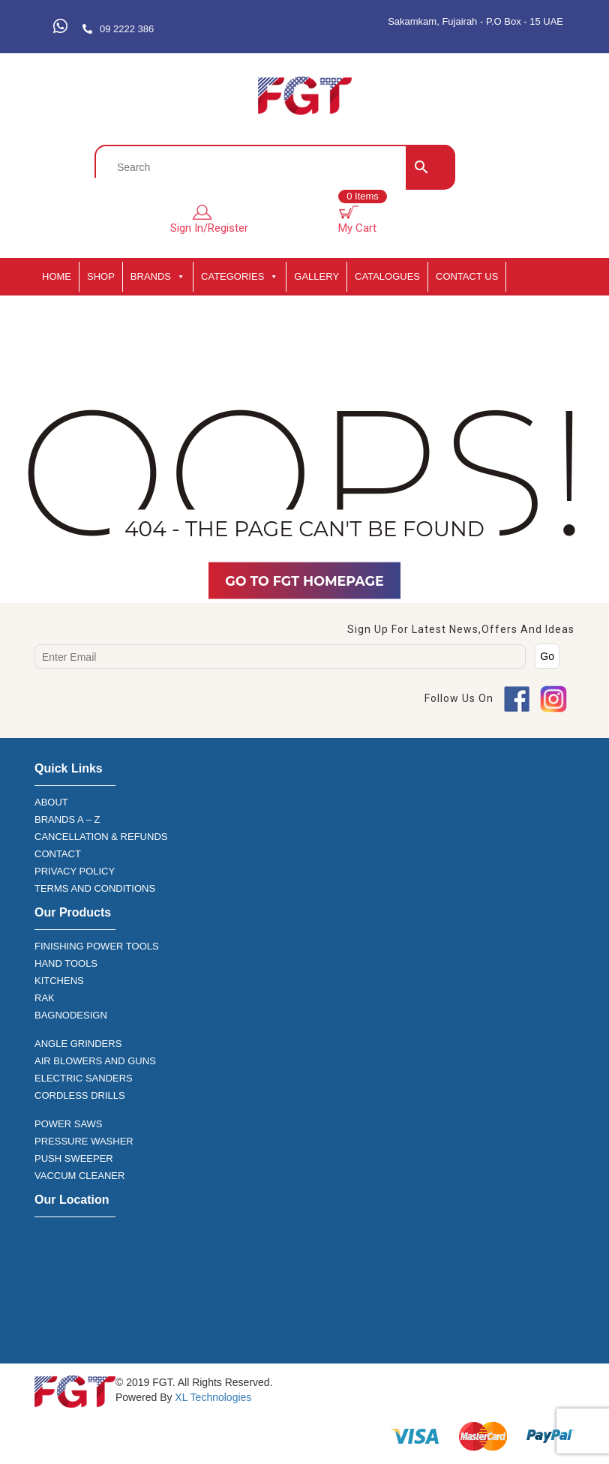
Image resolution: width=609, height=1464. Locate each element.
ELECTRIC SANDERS (83, 1078)
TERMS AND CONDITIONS (94, 888)
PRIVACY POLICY (74, 871)
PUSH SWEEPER (73, 1158)
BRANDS (157, 277)
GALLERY (316, 276)
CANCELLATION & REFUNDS (100, 836)
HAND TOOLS (66, 963)
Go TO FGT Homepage (304, 580)
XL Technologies (211, 1397)
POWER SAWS (68, 1124)
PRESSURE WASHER (84, 1141)
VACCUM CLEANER (79, 1175)
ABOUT (51, 802)
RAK (44, 998)
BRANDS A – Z (67, 819)
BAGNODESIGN (70, 1015)
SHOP (101, 276)
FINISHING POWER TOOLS (96, 946)
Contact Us (467, 276)
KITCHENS (59, 980)
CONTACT (57, 854)
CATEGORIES (239, 277)
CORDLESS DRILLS (79, 1095)
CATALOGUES (387, 276)
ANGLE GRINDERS (78, 1043)
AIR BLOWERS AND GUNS (95, 1060)
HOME (56, 276)
